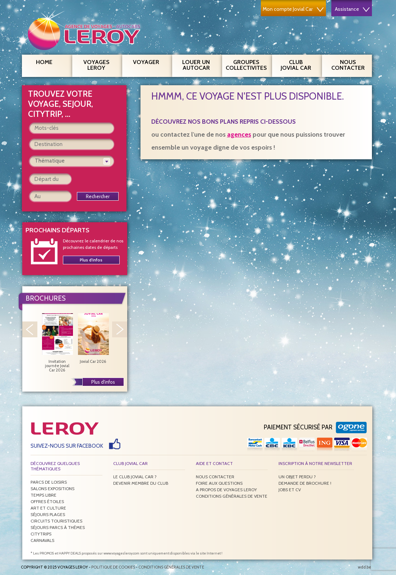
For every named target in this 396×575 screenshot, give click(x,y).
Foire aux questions (219, 483)
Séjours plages (48, 514)
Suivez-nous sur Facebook (67, 446)
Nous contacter (350, 64)
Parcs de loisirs (49, 482)
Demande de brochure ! (304, 483)
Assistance (352, 9)
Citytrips (41, 534)
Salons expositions (52, 488)
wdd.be (364, 567)
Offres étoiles (47, 501)
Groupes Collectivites (246, 64)
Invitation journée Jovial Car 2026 (57, 342)
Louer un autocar (199, 64)
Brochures (46, 298)
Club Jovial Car (296, 65)
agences (239, 134)
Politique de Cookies (113, 567)
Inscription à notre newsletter (315, 463)
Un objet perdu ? (297, 476)
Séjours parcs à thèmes (58, 527)
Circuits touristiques (56, 521)
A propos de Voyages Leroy (226, 489)
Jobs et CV (289, 489)
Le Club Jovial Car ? (135, 476)
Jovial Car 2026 (93, 338)
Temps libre (43, 495)
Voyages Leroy (100, 64)
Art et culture (48, 508)
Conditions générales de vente (231, 496)
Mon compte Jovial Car (293, 9)
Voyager (150, 61)
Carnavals (42, 540)
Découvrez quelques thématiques (55, 466)
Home (44, 62)
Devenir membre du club (140, 483)
